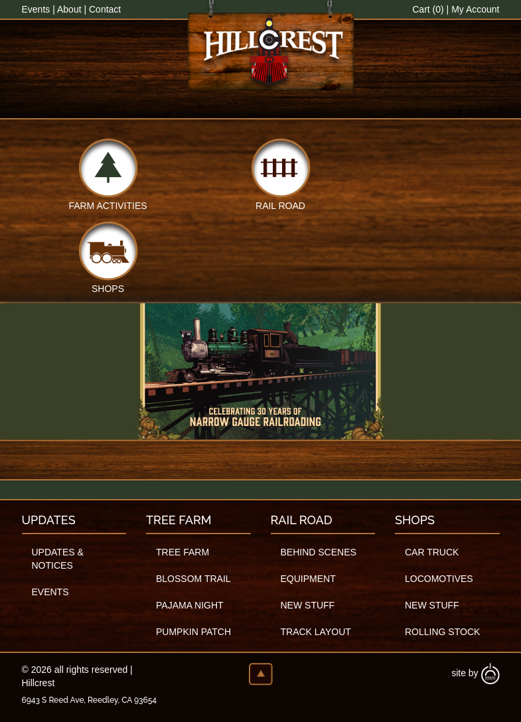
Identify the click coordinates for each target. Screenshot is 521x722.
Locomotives (439, 578)
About (69, 9)
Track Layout (316, 631)
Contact (105, 9)
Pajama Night (190, 605)
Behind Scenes (318, 552)
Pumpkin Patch (193, 631)
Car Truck (432, 552)
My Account (475, 9)
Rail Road (280, 204)
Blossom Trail (193, 578)
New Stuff (308, 605)
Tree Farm (182, 552)
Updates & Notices (58, 559)
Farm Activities (107, 204)
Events (36, 9)
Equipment (308, 578)
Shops (108, 287)
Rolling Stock (442, 631)
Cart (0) (427, 9)
